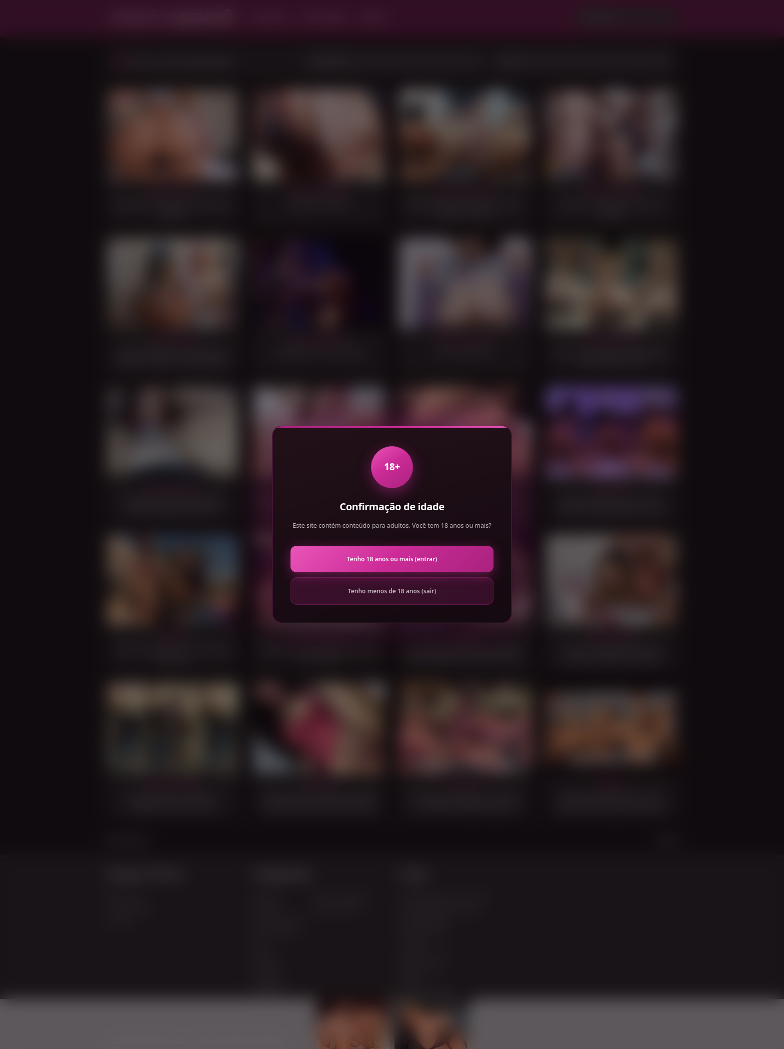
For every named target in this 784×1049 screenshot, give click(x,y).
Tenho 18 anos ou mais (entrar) (392, 559)
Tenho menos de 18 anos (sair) (392, 591)
